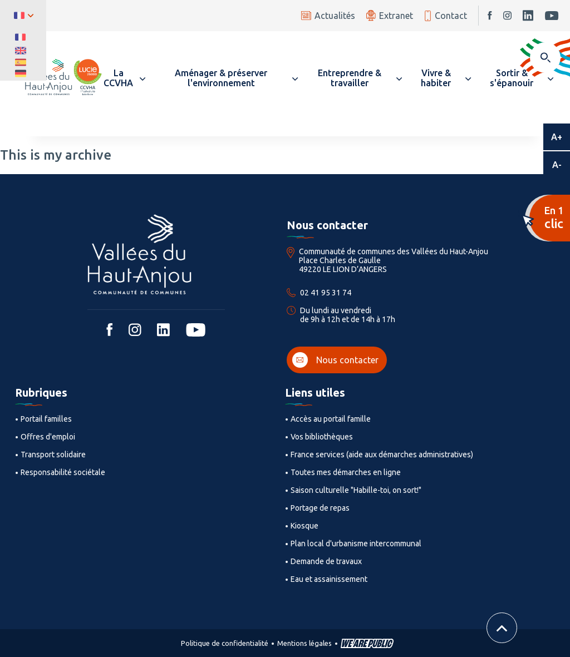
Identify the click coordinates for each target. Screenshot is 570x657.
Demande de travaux (326, 561)
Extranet (389, 15)
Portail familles (46, 418)
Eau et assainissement (329, 579)
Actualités (328, 16)
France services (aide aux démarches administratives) (382, 454)
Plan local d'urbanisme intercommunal (356, 543)
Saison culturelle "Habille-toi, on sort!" (356, 490)
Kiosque (304, 525)
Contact (445, 16)
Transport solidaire (53, 454)
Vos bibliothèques (322, 436)
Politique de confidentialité (224, 643)
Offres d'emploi (48, 436)
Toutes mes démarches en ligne (346, 472)
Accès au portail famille (331, 418)
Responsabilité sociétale (63, 472)
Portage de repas (320, 507)
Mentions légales (304, 643)
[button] (123, 78)
